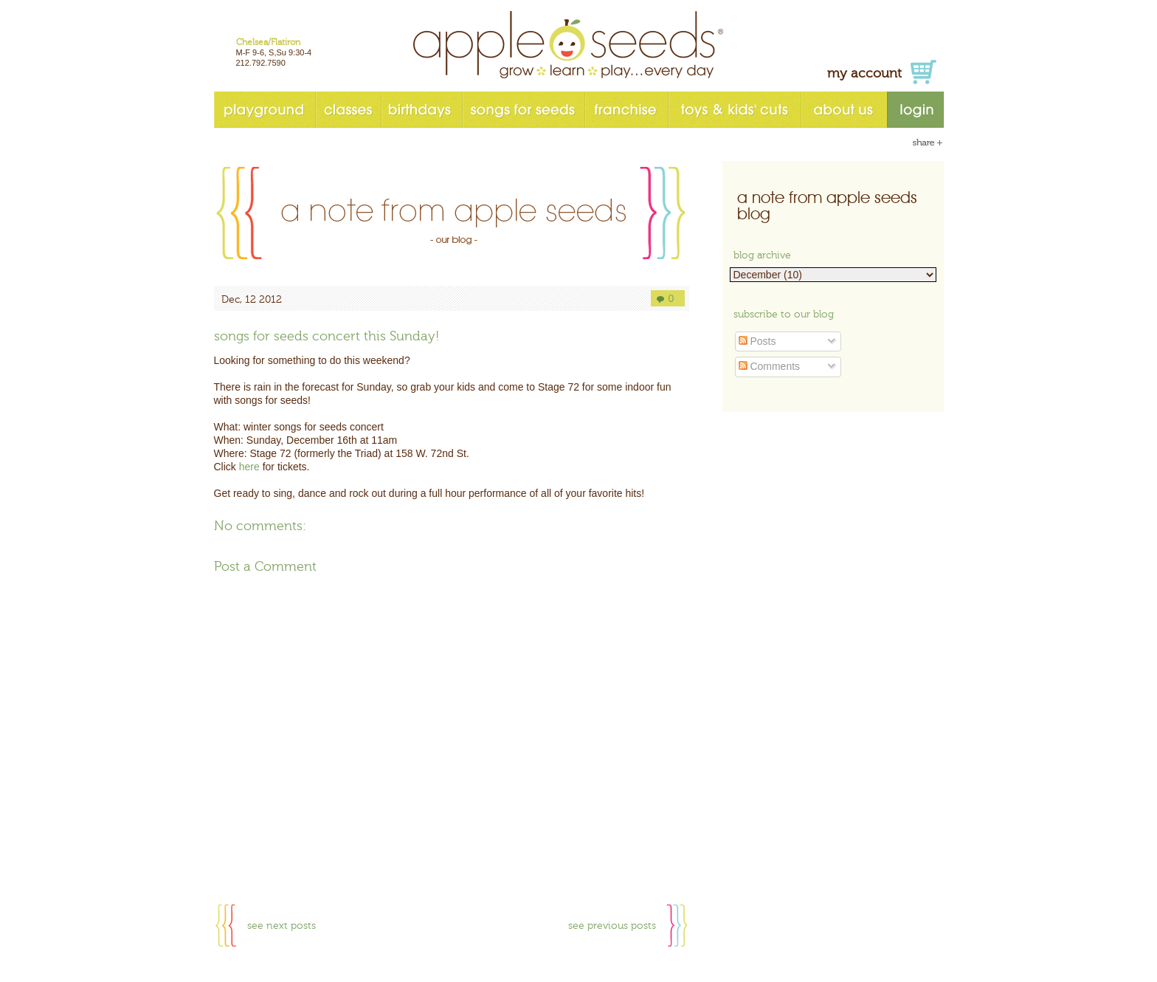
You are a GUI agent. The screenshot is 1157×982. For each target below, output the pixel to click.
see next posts (281, 926)
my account (864, 73)
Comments (770, 366)
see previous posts (612, 926)
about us (844, 110)
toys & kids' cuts (734, 110)
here (249, 467)
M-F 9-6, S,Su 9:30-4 (274, 52)
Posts (757, 341)
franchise (626, 110)
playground (264, 110)
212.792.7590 (261, 62)
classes (348, 110)
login (915, 110)
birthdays (421, 110)
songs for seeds (523, 110)
